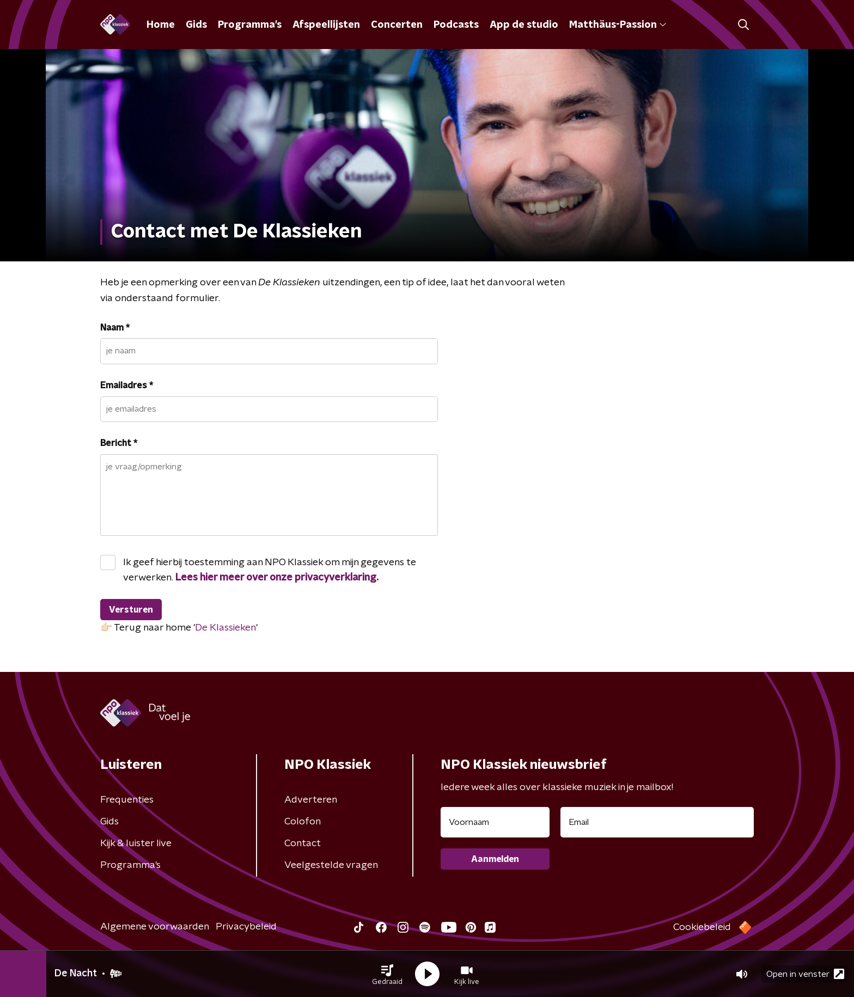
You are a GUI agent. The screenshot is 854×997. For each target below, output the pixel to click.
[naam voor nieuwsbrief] (495, 822)
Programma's (250, 25)
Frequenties (127, 800)
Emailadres (126, 385)
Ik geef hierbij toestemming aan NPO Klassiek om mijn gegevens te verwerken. (269, 570)
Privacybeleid (246, 927)
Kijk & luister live (136, 843)
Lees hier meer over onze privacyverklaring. (277, 578)
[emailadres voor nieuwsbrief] (657, 822)
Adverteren (310, 800)
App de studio (524, 25)
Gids (196, 25)
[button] (387, 974)
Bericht (118, 443)
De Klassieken (225, 628)
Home (161, 25)
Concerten (397, 25)
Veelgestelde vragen (331, 865)
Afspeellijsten (326, 25)
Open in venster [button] (805, 974)
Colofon (302, 822)
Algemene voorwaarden (154, 927)
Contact (302, 843)
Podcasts (456, 25)
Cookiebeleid (702, 927)
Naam (115, 327)
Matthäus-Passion (617, 25)
